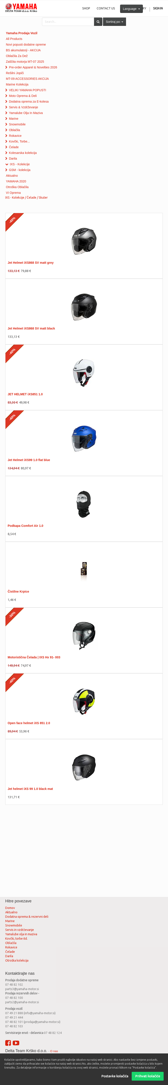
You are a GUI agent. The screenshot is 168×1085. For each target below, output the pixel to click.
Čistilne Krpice (18, 591)
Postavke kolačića (114, 1076)
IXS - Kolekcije (20, 164)
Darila (13, 158)
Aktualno (12, 175)
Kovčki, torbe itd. (16, 938)
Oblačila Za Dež (17, 56)
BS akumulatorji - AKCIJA (23, 50)
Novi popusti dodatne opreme (26, 44)
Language (131, 9)
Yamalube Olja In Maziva (26, 113)
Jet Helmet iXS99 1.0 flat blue (29, 460)
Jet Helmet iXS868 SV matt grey (31, 262)
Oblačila (14, 130)
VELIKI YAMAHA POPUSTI (27, 90)
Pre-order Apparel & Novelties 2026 (33, 67)
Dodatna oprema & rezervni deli (26, 916)
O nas (54, 1051)
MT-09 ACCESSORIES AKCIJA (27, 78)
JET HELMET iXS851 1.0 (25, 394)
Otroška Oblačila (17, 187)
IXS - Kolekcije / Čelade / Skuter (26, 197)
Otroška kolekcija (16, 960)
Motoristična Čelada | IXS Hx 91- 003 (34, 657)
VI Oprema (13, 192)
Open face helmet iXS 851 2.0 (29, 723)
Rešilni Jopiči (15, 73)
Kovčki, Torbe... (19, 141)
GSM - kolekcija (19, 170)
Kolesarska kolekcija (23, 153)
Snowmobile (17, 124)
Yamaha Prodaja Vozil (21, 33)
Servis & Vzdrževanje (23, 107)
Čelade (14, 147)
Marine (13, 118)
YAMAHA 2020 (16, 181)
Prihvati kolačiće (147, 1076)
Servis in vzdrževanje (19, 930)
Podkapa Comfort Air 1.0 (25, 525)
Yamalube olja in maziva (21, 934)
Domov (10, 908)
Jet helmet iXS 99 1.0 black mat (30, 789)
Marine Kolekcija (17, 84)
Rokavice (15, 135)
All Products (14, 39)
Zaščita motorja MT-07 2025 (25, 61)
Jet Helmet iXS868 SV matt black (31, 328)
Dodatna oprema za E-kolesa (29, 101)
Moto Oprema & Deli (23, 96)
